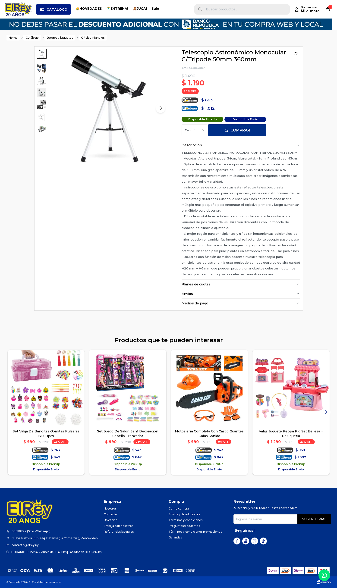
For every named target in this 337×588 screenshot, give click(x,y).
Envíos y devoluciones (184, 514)
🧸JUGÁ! (140, 8)
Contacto (110, 514)
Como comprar (179, 508)
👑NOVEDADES (89, 8)
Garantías (175, 537)
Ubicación (110, 520)
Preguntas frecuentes (184, 526)
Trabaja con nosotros (118, 526)
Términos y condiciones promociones (195, 531)
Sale (155, 8)
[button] (200, 9)
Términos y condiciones (185, 520)
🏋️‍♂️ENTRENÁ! (117, 8)
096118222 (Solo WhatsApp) (31, 531)
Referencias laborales (119, 531)
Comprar (240, 130)
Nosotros (110, 508)
